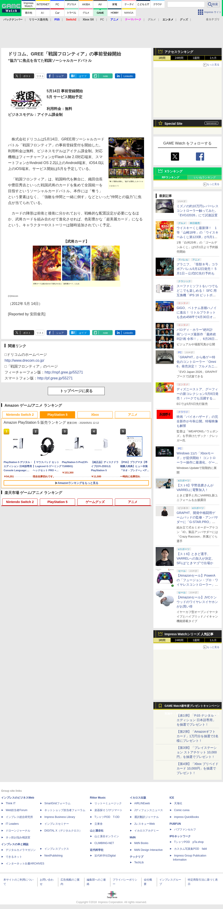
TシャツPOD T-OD (106, 817)
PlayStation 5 (58, 414)
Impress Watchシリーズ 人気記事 (189, 634)
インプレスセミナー (56, 823)
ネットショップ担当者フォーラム (64, 810)
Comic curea (181, 810)
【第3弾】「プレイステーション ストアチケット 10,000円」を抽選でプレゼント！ (197, 752)
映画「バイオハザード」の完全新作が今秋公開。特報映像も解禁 (197, 421)
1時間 (162, 58)
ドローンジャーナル (18, 830)
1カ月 (213, 58)
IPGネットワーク (180, 836)
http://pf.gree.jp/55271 (55, 378)
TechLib (139, 862)
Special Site (173, 123)
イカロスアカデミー (146, 830)
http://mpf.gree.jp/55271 (64, 372)
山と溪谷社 (97, 830)
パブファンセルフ (185, 829)
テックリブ (136, 856)
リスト (40, 76)
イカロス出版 (138, 797)
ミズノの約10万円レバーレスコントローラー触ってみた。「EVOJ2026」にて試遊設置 (197, 210)
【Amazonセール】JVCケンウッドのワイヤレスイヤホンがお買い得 (197, 601)
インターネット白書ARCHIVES (25, 863)
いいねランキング (205, 177)
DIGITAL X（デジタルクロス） (63, 830)
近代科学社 (97, 850)
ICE (172, 797)
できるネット (14, 856)
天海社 (178, 803)
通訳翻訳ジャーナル (146, 817)
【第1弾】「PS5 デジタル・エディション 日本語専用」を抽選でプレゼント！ (197, 720)
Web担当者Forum (16, 810)
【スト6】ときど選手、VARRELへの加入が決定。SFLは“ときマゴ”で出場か (196, 558)
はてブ (82, 76)
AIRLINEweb (142, 803)
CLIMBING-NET (104, 843)
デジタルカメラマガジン (21, 850)
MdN (133, 837)
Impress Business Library (59, 817)
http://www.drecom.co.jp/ (24, 360)
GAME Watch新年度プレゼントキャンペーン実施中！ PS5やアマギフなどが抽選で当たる (192, 707)
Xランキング (173, 171)
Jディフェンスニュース (148, 810)
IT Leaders (12, 823)
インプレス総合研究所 (19, 817)
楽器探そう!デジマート (108, 810)
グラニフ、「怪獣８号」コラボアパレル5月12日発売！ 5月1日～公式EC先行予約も (197, 268)
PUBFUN (175, 823)
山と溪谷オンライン (106, 836)
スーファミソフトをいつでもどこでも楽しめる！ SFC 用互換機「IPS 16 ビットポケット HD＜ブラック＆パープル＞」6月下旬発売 (197, 295)
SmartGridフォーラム (57, 803)
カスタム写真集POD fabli (190, 848)
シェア (60, 76)
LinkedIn (128, 76)
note (105, 76)
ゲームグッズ (95, 502)
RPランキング (170, 177)
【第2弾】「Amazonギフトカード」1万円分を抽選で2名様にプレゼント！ (197, 736)
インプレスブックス (56, 848)
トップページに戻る (76, 391)
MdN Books (141, 843)
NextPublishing (53, 855)
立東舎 (98, 823)
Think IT (10, 803)
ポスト (27, 76)
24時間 (179, 58)
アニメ (132, 414)
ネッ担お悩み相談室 (18, 837)
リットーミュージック (108, 803)
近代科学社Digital (105, 855)
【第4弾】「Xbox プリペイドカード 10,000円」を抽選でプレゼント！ (197, 768)
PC (102, 19)
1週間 (196, 58)
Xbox (95, 414)
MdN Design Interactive (148, 850)
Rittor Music (98, 797)
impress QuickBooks (186, 817)
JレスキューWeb (144, 823)
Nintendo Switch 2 (20, 414)
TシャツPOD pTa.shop (189, 842)
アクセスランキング (179, 52)
